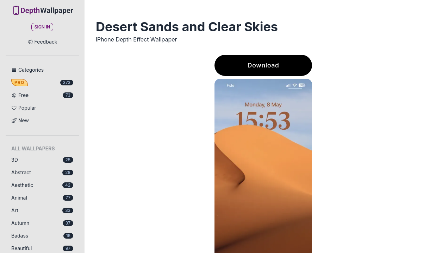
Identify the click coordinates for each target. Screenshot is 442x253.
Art (42, 210)
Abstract (42, 172)
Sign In (42, 27)
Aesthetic (42, 185)
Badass (42, 236)
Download (263, 65)
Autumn (42, 223)
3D (42, 160)
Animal (42, 198)
